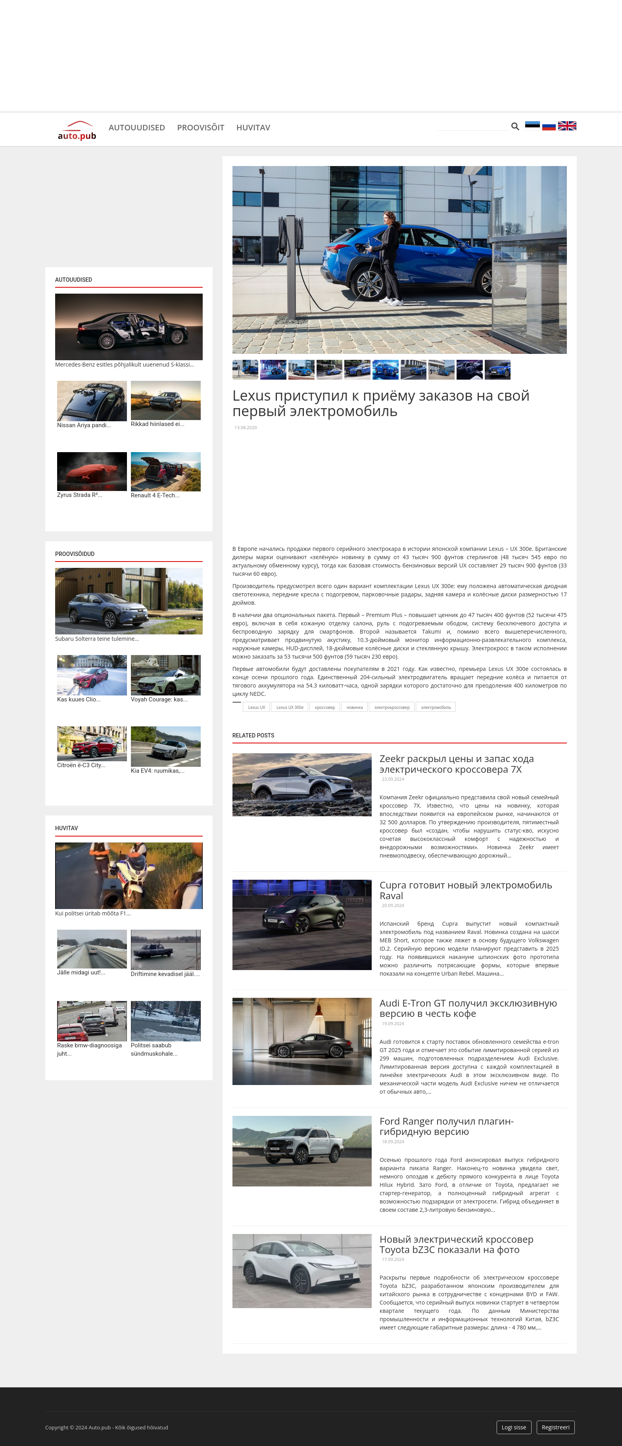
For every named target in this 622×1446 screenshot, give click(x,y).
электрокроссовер (392, 707)
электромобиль (436, 707)
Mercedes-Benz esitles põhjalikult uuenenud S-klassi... (124, 364)
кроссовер (325, 707)
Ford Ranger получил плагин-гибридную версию (447, 1126)
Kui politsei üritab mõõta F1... (93, 913)
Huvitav (253, 127)
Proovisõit (200, 127)
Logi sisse (514, 1427)
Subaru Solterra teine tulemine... (97, 638)
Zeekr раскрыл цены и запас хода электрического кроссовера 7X (457, 763)
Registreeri (556, 1427)
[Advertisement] (311, 55)
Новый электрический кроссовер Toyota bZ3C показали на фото (457, 1244)
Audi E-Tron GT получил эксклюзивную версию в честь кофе (468, 1008)
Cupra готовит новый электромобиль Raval (466, 890)
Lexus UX (256, 707)
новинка (355, 707)
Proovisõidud (74, 554)
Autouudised (137, 127)
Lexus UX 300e (289, 707)
